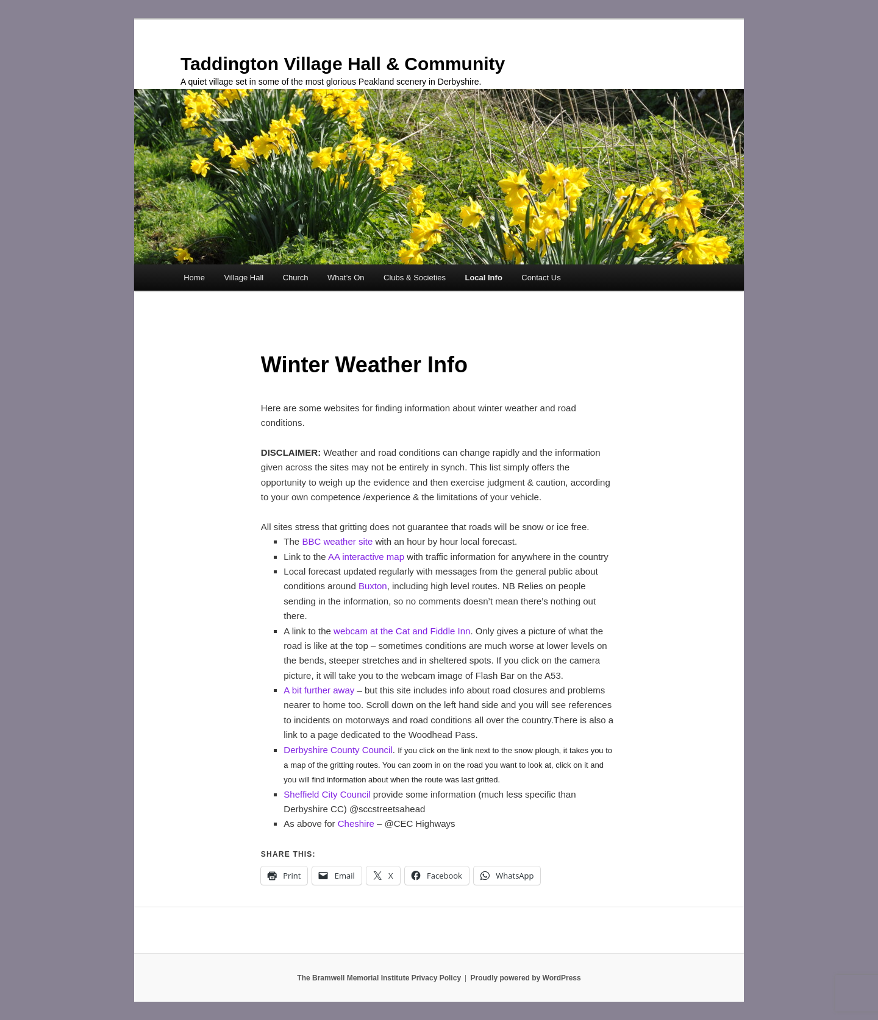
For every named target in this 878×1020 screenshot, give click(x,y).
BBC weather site (337, 541)
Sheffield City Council (327, 794)
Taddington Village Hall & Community (342, 64)
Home (194, 277)
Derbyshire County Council (338, 750)
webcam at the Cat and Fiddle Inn (402, 631)
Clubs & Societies (415, 277)
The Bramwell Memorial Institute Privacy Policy (379, 978)
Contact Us (540, 277)
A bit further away (319, 690)
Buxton (373, 586)
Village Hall (243, 277)
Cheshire (357, 823)
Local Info (483, 277)
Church (296, 277)
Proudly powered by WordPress (526, 978)
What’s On (345, 277)
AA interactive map (366, 556)
